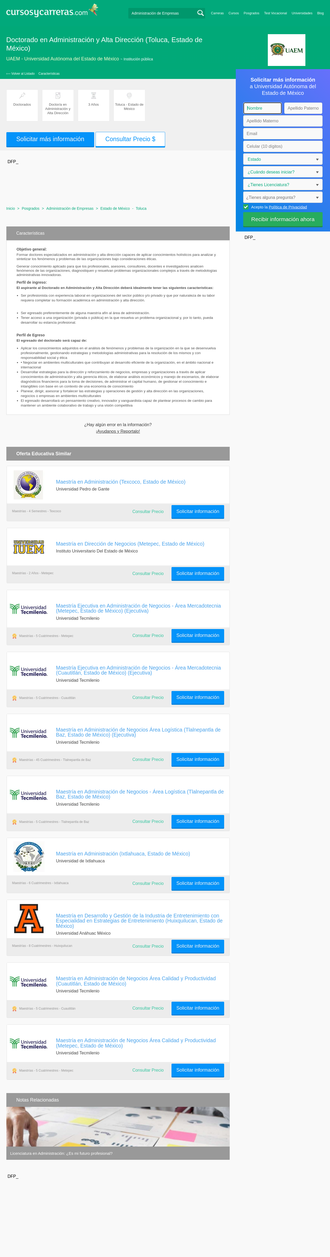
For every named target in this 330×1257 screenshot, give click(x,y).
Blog (320, 13)
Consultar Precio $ (130, 139)
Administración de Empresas (69, 208)
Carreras (217, 13)
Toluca (141, 208)
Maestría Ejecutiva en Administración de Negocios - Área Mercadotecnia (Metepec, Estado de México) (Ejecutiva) (138, 608)
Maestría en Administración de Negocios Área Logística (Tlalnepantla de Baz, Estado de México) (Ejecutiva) (138, 732)
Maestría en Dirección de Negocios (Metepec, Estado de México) (130, 544)
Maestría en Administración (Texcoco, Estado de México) (121, 482)
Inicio (10, 208)
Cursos (234, 13)
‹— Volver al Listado (20, 73)
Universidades (302, 13)
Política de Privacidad (288, 207)
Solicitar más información (50, 139)
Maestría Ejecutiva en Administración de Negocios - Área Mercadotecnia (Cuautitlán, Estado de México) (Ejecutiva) (138, 670)
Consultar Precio (148, 511)
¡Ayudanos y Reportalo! (118, 431)
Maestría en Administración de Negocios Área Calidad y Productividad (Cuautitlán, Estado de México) (136, 980)
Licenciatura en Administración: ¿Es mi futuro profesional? (61, 1153)
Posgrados (251, 13)
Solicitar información (197, 511)
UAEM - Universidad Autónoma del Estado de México (62, 58)
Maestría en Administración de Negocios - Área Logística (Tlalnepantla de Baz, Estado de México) (140, 794)
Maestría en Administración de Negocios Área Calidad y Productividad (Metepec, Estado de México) (136, 1042)
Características (49, 73)
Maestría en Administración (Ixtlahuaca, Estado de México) (123, 854)
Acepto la (278, 207)
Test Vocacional (275, 13)
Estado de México (115, 208)
